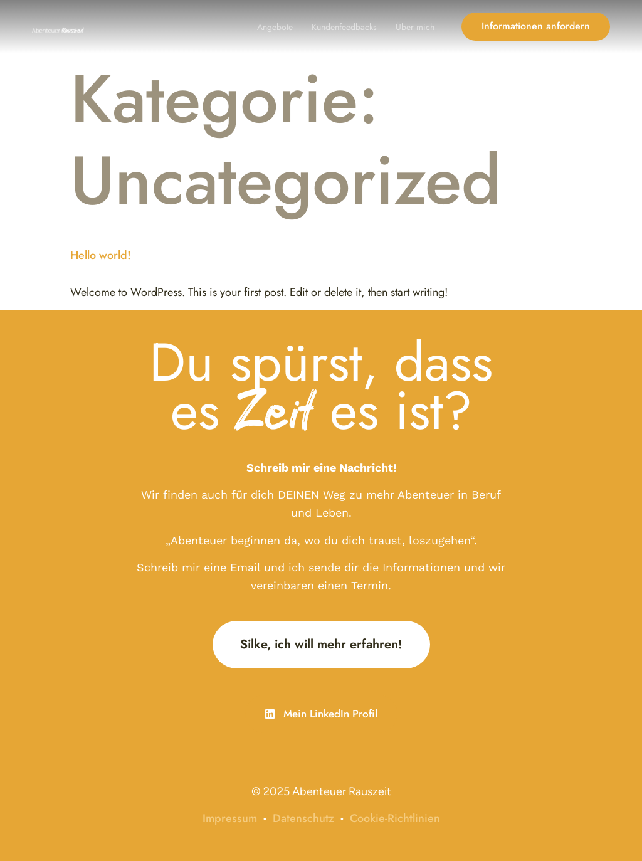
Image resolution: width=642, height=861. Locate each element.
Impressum (230, 818)
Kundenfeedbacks (344, 27)
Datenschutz (303, 818)
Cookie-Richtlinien (395, 818)
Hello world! (100, 255)
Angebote (275, 27)
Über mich (415, 27)
